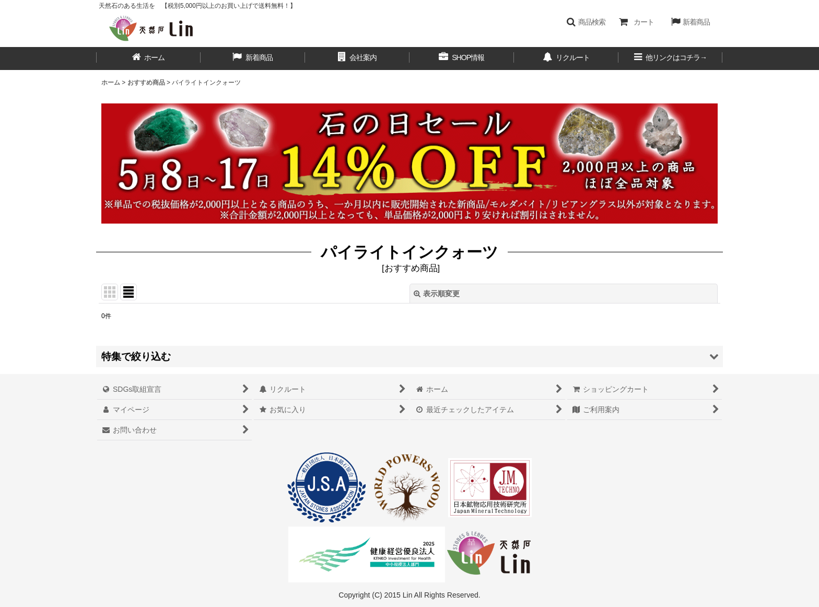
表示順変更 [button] (437, 293)
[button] (586, 22)
